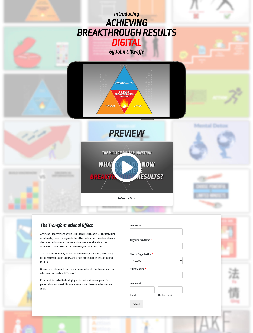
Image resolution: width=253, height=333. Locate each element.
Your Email (136, 283)
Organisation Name (141, 240)
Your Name (136, 225)
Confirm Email (165, 295)
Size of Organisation (141, 254)
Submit (136, 304)
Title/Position (138, 269)
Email (133, 295)
